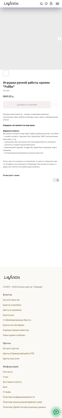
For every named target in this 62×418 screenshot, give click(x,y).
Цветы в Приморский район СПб (18, 353)
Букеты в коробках (12, 305)
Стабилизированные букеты (17, 320)
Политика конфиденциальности (19, 397)
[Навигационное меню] (57, 4)
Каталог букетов (11, 300)
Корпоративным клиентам (16, 330)
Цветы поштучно (11, 358)
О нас (5, 377)
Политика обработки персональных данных (24, 407)
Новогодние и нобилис (14, 335)
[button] (41, 3)
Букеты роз (8, 315)
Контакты (8, 371)
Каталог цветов (11, 348)
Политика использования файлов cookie (22, 402)
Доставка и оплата (12, 382)
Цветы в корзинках (12, 310)
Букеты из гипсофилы (13, 325)
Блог (5, 387)
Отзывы (7, 392)
